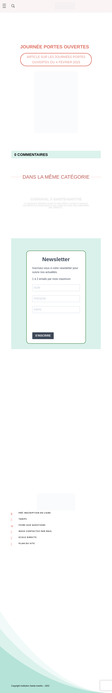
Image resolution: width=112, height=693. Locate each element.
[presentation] (58, 323)
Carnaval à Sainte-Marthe (56, 199)
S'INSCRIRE (43, 335)
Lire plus (56, 216)
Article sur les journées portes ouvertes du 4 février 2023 (56, 59)
